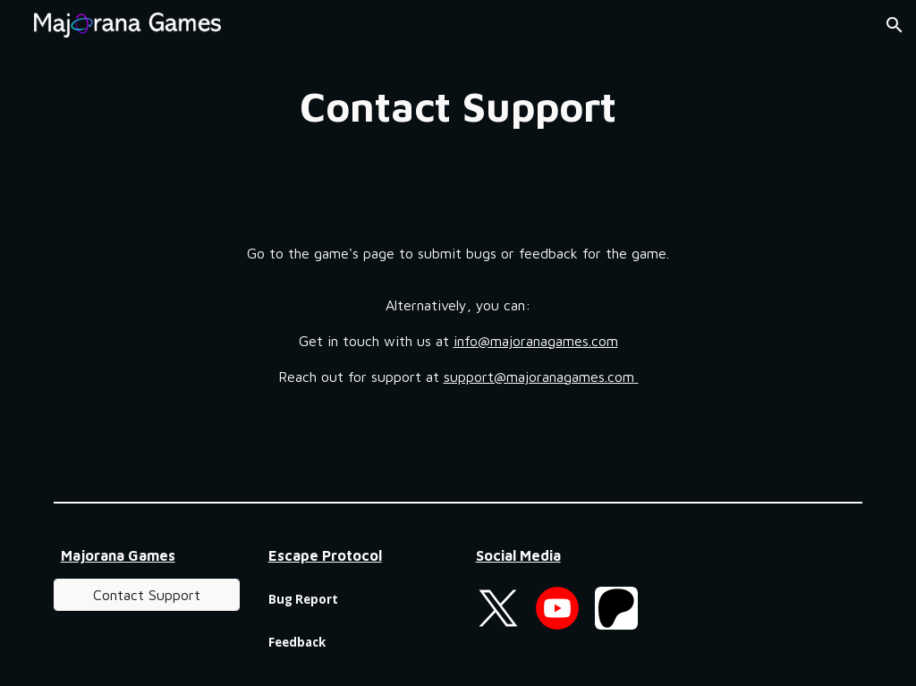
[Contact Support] (147, 594)
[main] (457, 107)
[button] (894, 25)
